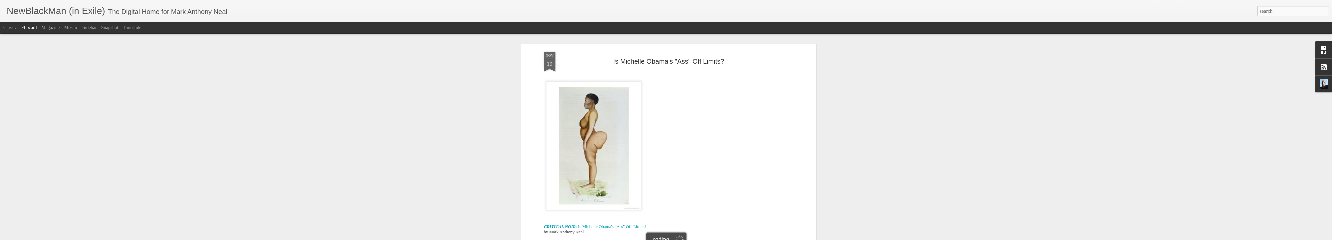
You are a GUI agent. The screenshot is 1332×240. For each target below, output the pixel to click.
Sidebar (90, 27)
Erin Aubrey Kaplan (643, 200)
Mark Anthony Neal (698, 192)
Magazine (50, 27)
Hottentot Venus (679, 200)
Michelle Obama (712, 200)
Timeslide (132, 27)
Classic (10, 27)
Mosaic (71, 27)
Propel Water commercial (566, 114)
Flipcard (29, 27)
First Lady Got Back (692, 93)
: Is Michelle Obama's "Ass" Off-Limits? (595, 77)
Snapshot (109, 27)
